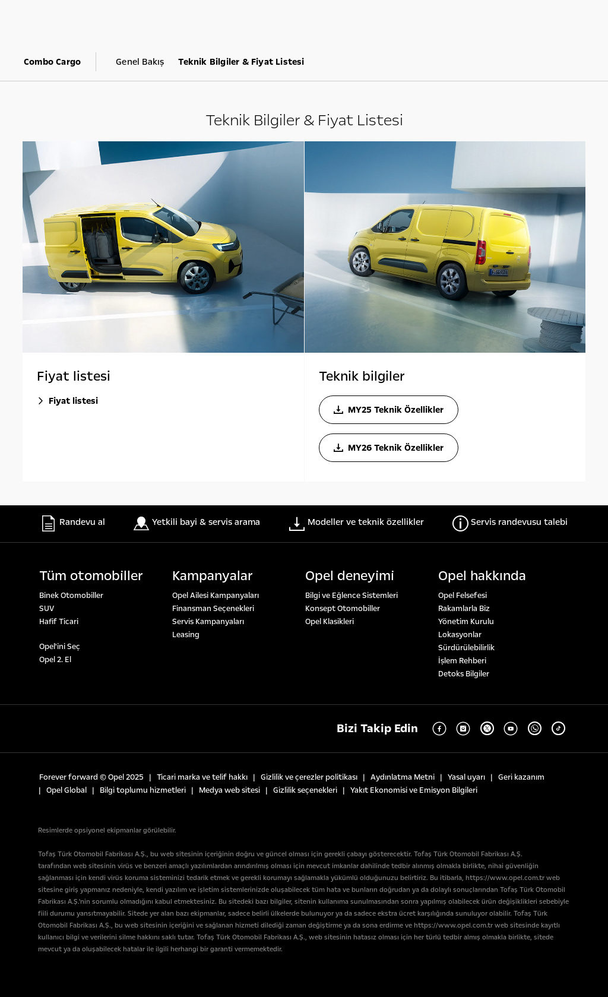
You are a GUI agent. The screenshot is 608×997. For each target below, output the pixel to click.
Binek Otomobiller (71, 595)
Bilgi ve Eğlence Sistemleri (351, 595)
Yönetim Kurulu (466, 621)
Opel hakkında (482, 576)
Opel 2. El (55, 659)
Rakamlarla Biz (464, 608)
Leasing (186, 634)
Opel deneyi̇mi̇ (349, 576)
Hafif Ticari (58, 621)
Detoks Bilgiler (463, 674)
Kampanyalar (212, 576)
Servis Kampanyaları (208, 621)
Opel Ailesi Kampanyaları (215, 595)
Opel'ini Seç (59, 646)
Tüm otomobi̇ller (91, 576)
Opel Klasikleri (329, 621)
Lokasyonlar (460, 634)
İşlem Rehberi (462, 661)
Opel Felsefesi (462, 595)
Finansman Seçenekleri (213, 608)
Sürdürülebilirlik (466, 647)
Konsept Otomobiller (342, 608)
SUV (46, 608)
